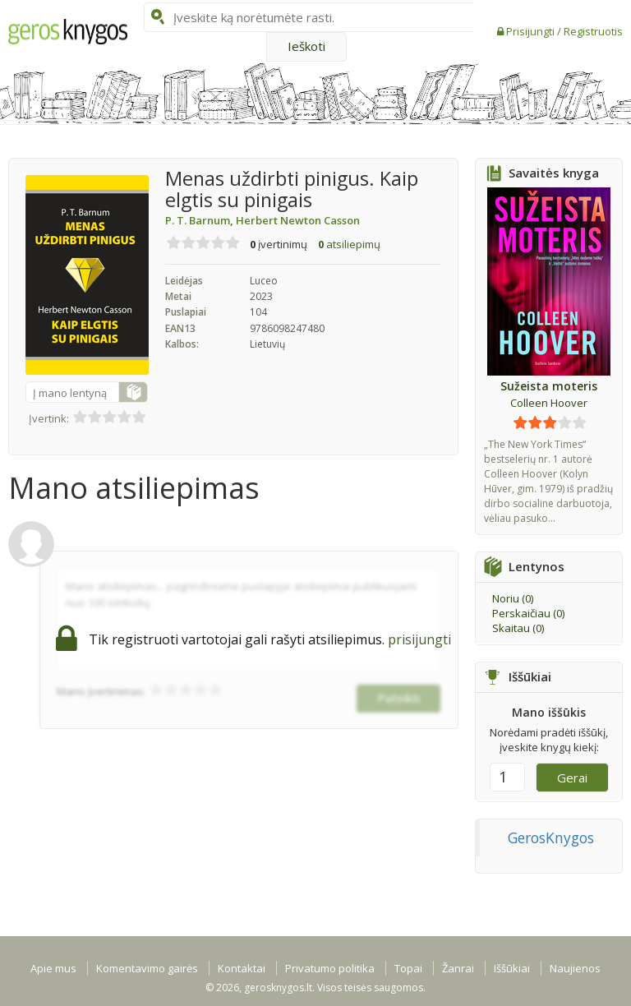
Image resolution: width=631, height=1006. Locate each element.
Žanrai (458, 968)
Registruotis (593, 31)
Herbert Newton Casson (298, 220)
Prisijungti (531, 31)
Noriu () (512, 598)
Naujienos (575, 968)
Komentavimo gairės (147, 968)
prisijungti (419, 639)
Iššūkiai (512, 968)
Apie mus (53, 968)
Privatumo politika (330, 968)
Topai (408, 968)
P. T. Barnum (200, 220)
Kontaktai (241, 968)
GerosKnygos (551, 837)
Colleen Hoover (548, 402)
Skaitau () (518, 628)
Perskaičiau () (528, 613)
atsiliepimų (349, 244)
